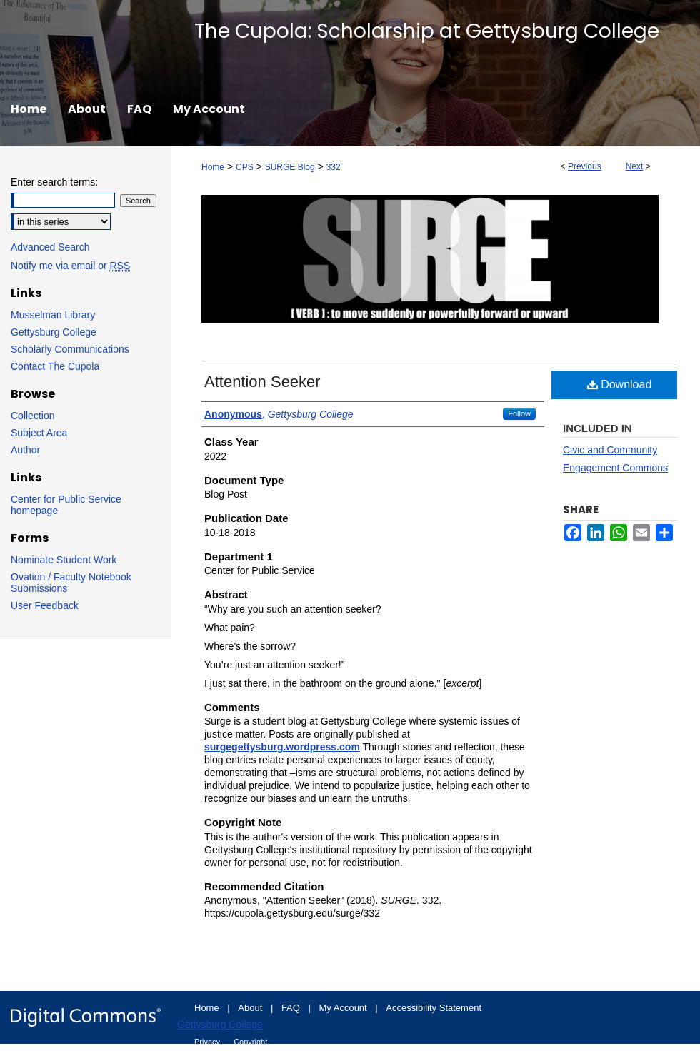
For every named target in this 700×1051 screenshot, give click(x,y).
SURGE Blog (290, 167)
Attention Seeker (262, 382)
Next (635, 166)
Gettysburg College (53, 332)
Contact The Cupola (55, 366)
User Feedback (45, 605)
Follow (519, 413)
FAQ (292, 1007)
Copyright (250, 1041)
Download (619, 384)
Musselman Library (53, 315)
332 (333, 167)
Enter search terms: (54, 182)
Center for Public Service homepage (66, 504)
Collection (32, 415)
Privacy (208, 1041)
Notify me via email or (70, 265)
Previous (584, 166)
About (251, 1007)
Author (25, 450)
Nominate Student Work (63, 559)
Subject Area (39, 432)
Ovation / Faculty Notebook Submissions (71, 582)
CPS (245, 167)
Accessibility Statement (433, 1007)
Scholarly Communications (70, 349)
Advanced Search (50, 247)
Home (212, 167)
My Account (344, 1007)
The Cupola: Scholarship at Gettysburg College (426, 31)
